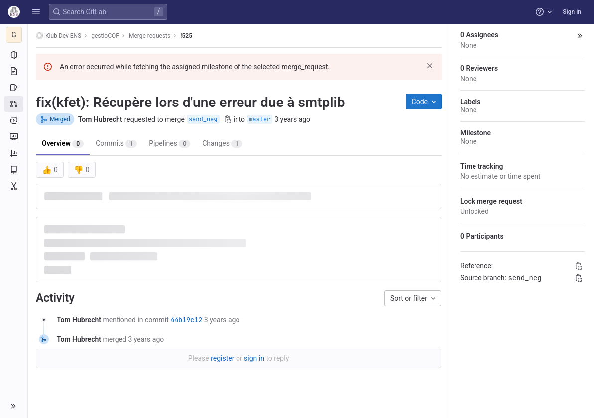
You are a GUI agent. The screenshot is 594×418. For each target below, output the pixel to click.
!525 (186, 35)
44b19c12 (186, 319)
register (222, 358)
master (259, 119)
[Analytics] (13, 153)
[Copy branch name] (228, 119)
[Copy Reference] (579, 266)
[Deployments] (13, 120)
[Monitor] (13, 137)
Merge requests (149, 35)
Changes (222, 143)
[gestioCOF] (14, 35)
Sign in (572, 11)
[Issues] (13, 88)
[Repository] (13, 71)
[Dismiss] (430, 66)
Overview (63, 143)
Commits (116, 143)
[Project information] (13, 55)
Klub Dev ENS (58, 35)
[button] (36, 12)
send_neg (203, 119)
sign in (254, 358)
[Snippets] (13, 186)
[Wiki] (13, 170)
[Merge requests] (13, 104)
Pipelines (169, 143)
